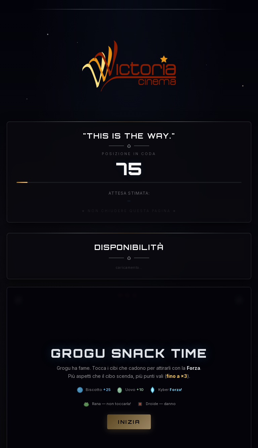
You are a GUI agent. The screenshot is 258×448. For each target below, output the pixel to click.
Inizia (129, 421)
